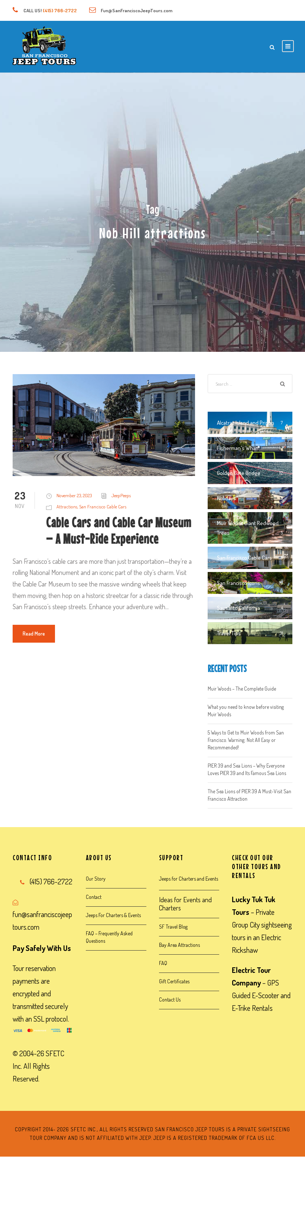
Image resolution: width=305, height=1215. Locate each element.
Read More (34, 642)
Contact (93, 906)
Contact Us (170, 1008)
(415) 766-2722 (60, 10)
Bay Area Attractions (179, 954)
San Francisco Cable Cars (102, 515)
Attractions (66, 515)
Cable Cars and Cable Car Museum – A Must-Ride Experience (118, 539)
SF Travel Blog (173, 935)
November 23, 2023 (74, 504)
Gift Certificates (174, 990)
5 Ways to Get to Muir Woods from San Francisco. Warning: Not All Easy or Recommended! (246, 748)
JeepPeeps (121, 504)
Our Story (96, 887)
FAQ (163, 972)
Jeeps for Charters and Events (188, 887)
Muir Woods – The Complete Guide (242, 697)
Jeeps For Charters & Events (113, 924)
